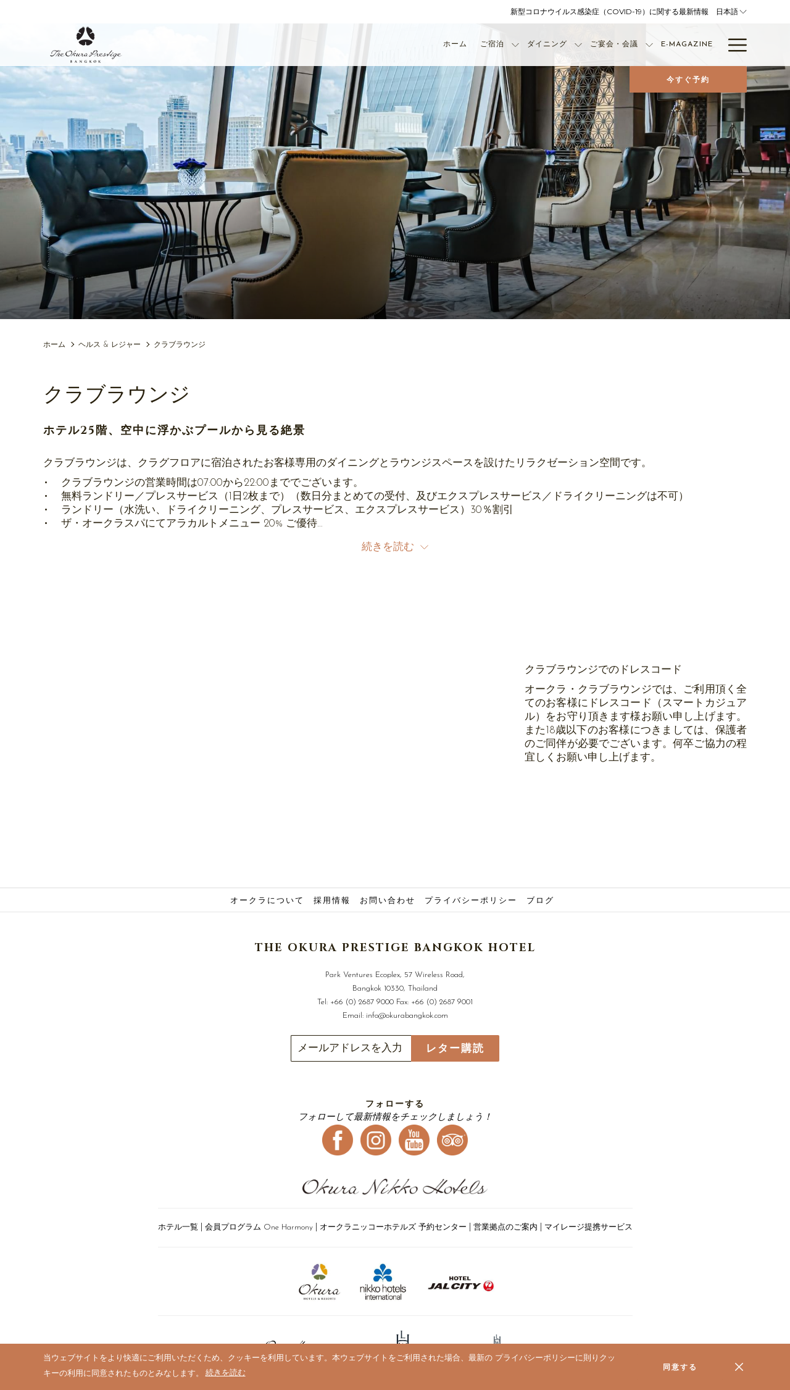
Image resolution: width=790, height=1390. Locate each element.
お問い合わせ (387, 901)
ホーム (54, 345)
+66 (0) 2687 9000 (362, 1002)
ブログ (540, 901)
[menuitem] (268, 901)
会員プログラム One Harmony (259, 1227)
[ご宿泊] (436, 44)
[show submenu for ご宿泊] (460, 44)
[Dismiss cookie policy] (739, 1366)
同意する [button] (680, 1367)
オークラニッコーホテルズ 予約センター (393, 1227)
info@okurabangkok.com (407, 1016)
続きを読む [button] (395, 547)
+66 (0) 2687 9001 (442, 1002)
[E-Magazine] (631, 44)
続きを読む (226, 1374)
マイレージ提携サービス (588, 1227)
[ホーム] (399, 44)
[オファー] (686, 44)
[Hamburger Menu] (733, 44)
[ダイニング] (491, 44)
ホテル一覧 (178, 1227)
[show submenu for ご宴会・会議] (594, 44)
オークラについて (267, 901)
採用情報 (332, 901)
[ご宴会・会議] (558, 44)
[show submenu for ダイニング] (523, 44)
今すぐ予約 (688, 80)
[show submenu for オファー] (714, 44)
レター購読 (455, 1048)
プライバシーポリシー (471, 901)
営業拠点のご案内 (505, 1227)
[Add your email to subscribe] (351, 1048)
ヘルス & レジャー (109, 345)
